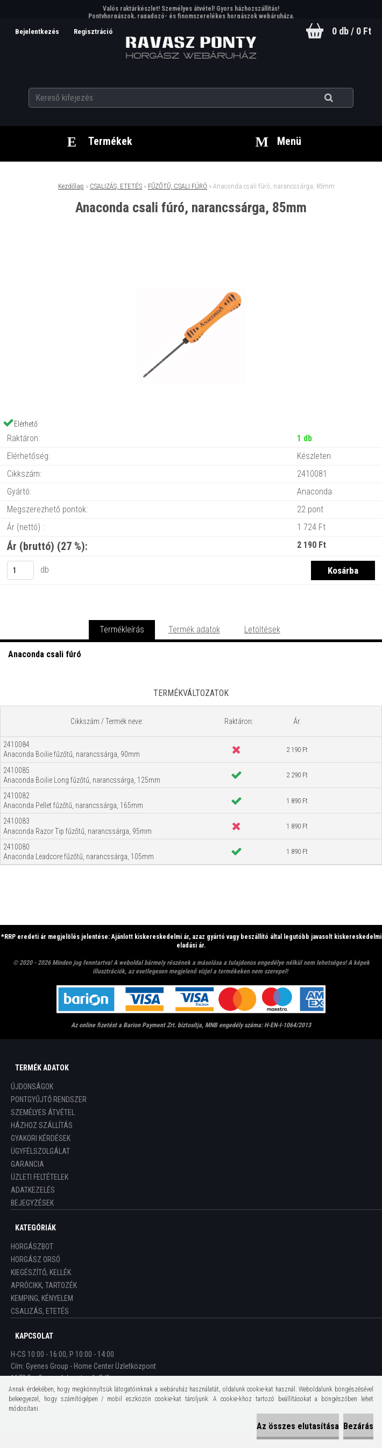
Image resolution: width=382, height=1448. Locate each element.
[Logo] (191, 48)
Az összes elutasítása (298, 1426)
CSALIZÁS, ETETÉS (116, 186)
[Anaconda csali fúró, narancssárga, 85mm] (191, 259)
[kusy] (20, 570)
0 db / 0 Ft (351, 31)
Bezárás (358, 1426)
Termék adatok (194, 629)
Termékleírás (122, 629)
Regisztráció (93, 31)
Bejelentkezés (37, 31)
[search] (342, 98)
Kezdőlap (71, 186)
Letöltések (262, 629)
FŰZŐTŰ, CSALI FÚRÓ (177, 186)
